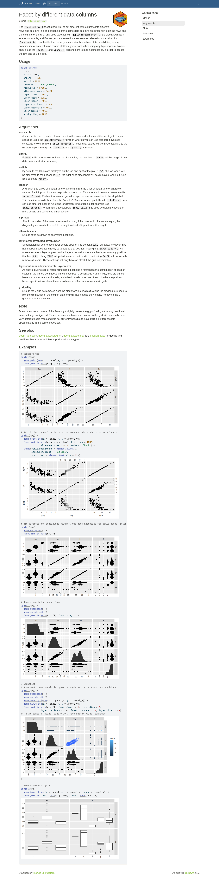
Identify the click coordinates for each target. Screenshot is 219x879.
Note (145, 28)
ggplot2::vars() (54, 140)
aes (40, 360)
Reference (53, 4)
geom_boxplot (31, 792)
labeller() (114, 200)
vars (43, 364)
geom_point (30, 360)
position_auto (97, 335)
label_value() (81, 208)
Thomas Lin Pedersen (43, 873)
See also (148, 33)
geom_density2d (32, 700)
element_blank (65, 449)
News (64, 4)
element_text (56, 455)
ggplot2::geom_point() (86, 35)
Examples (148, 38)
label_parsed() (32, 208)
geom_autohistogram (50, 335)
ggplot (25, 357)
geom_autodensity (73, 335)
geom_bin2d (30, 704)
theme (26, 449)
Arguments (149, 23)
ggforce (23, 3)
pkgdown (189, 873)
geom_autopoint (28, 335)
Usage (146, 18)
